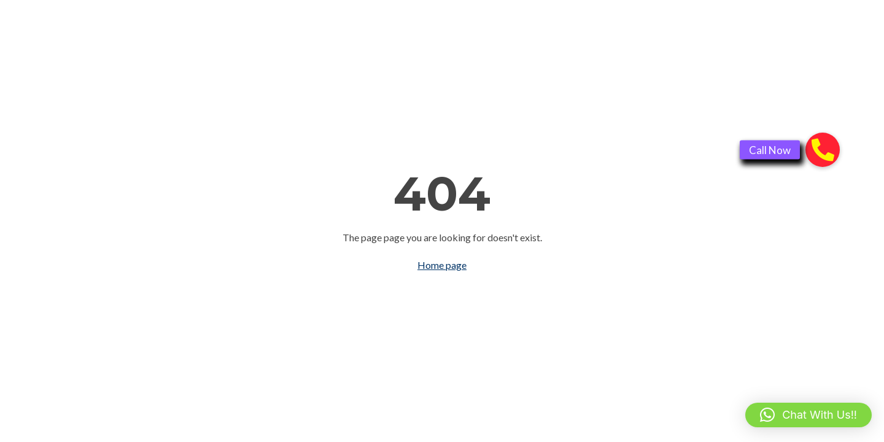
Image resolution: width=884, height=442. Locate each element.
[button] (808, 415)
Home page (442, 265)
